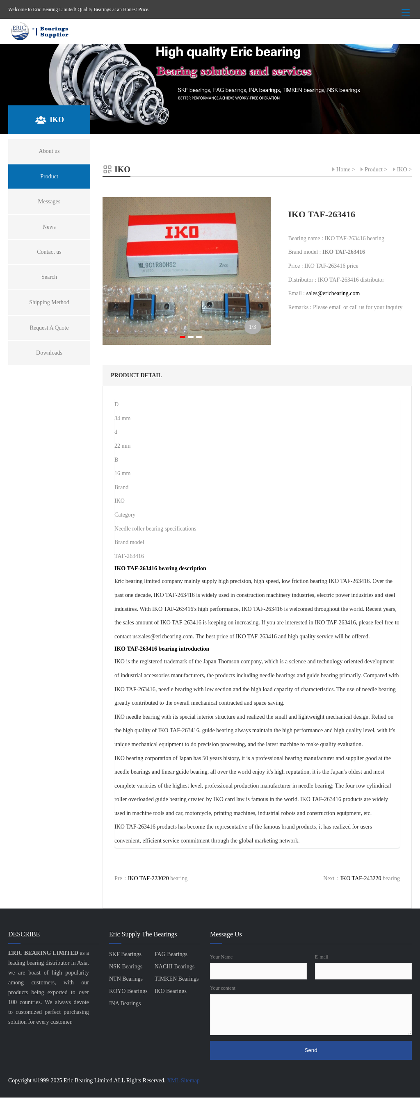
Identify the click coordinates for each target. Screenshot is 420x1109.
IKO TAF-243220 (360, 878)
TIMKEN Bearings (177, 979)
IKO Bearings (171, 991)
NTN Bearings (126, 979)
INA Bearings (125, 1003)
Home (343, 169)
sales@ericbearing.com (333, 293)
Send (310, 1050)
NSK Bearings (125, 966)
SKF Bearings (125, 954)
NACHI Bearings (175, 966)
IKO (402, 169)
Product (374, 169)
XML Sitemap (183, 1080)
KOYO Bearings (128, 991)
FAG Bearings (171, 954)
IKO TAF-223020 (148, 878)
